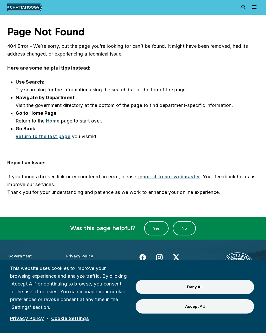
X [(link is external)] (176, 257)
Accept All (195, 306)
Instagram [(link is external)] (159, 257)
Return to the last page (43, 136)
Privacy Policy (79, 256)
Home (52, 121)
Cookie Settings (70, 318)
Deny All (195, 286)
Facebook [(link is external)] (142, 257)
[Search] (243, 7)
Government (20, 256)
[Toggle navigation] (254, 7)
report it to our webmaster (168, 176)
